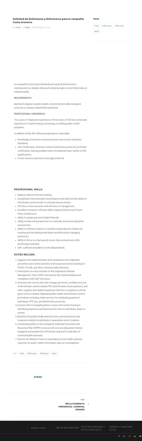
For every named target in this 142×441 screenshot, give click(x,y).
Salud (54, 353)
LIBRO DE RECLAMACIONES (67, 428)
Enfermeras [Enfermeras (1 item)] (106, 26)
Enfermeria (44, 353)
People (27, 27)
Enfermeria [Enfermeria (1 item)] (119, 26)
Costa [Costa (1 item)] (96, 26)
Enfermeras (31, 353)
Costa (22, 353)
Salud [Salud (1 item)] (96, 31)
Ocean (18, 27)
